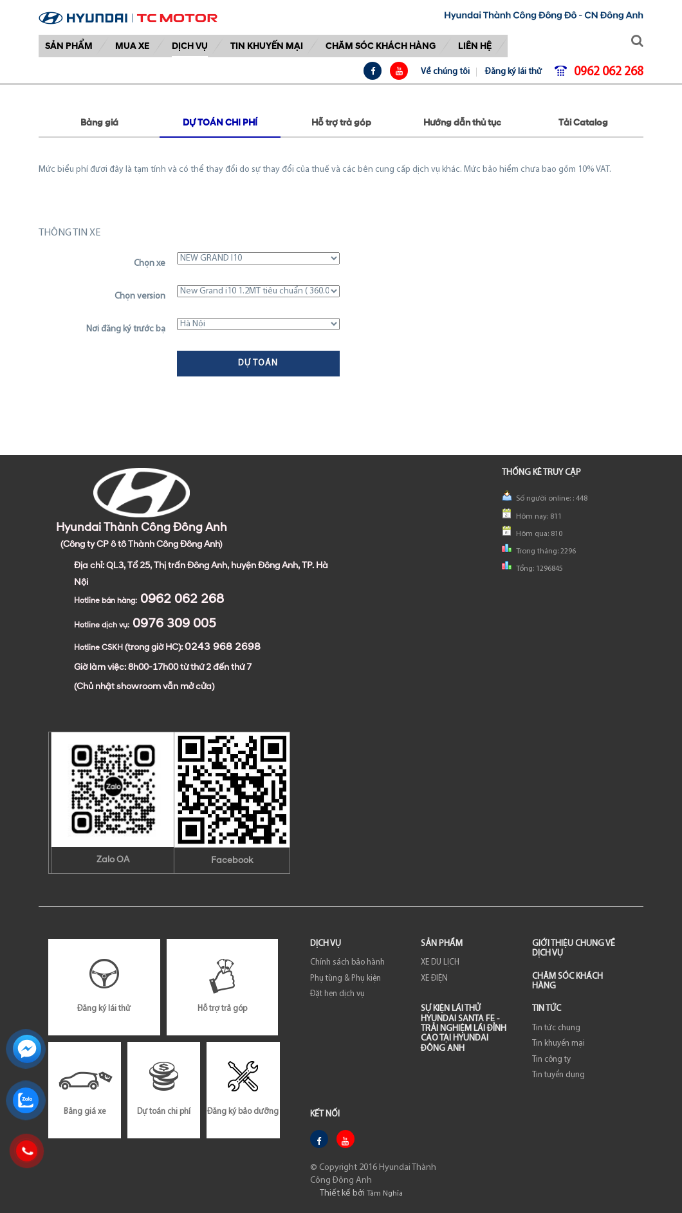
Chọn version (140, 296)
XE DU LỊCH (440, 962)
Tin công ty (551, 1059)
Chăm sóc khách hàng (381, 46)
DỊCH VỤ (190, 46)
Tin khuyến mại (266, 46)
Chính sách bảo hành (347, 962)
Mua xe (132, 46)
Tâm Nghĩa (385, 1194)
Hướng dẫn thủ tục (462, 123)
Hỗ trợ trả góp (341, 123)
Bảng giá (99, 123)
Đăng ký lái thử (513, 72)
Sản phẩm (69, 46)
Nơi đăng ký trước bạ (125, 329)
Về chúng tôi (445, 72)
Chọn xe (149, 263)
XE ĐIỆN (434, 978)
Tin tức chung (556, 1028)
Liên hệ (475, 46)
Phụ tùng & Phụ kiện (345, 978)
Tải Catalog (583, 123)
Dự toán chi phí (220, 123)
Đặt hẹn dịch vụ (337, 994)
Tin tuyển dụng (558, 1075)
